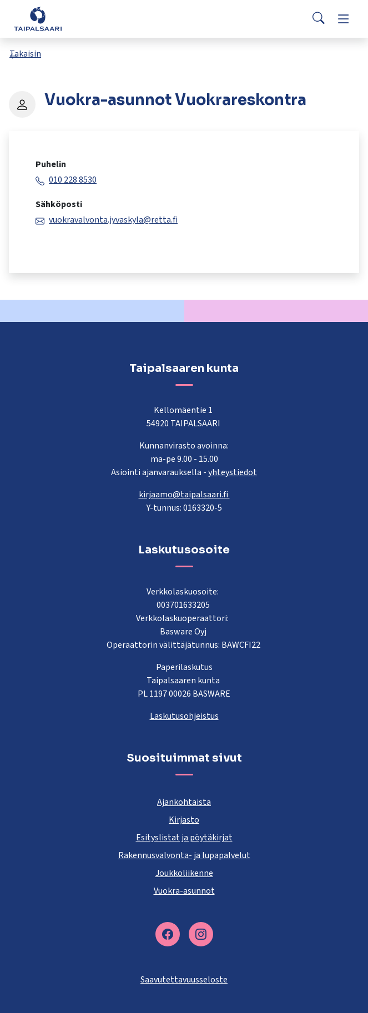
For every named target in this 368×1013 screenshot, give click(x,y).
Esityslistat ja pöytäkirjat (184, 837)
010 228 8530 (73, 180)
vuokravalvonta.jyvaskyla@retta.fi (113, 220)
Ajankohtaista (184, 802)
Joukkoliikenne (184, 873)
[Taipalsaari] (38, 18)
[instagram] (201, 934)
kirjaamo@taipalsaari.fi (184, 494)
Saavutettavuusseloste (184, 980)
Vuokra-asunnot (184, 891)
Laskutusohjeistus (184, 716)
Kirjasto (184, 820)
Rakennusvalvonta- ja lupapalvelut (184, 855)
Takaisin (25, 54)
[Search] (318, 19)
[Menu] (343, 19)
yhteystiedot (232, 472)
